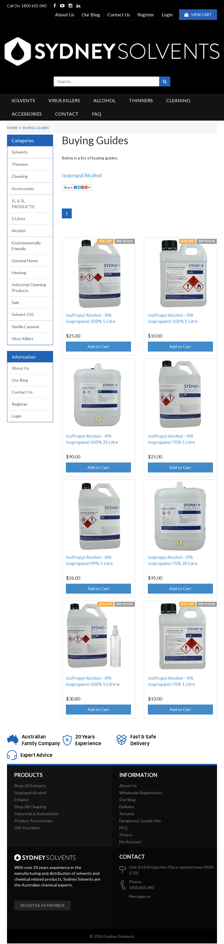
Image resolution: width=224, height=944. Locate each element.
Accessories (27, 114)
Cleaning (178, 100)
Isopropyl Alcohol (82, 175)
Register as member (42, 905)
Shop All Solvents (30, 785)
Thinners (141, 100)
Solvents (23, 100)
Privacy (125, 834)
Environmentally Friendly (26, 245)
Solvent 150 (23, 314)
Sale (15, 302)
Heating (19, 272)
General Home (25, 260)
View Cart (198, 14)
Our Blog (91, 14)
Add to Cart (98, 346)
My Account (130, 841)
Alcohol (104, 100)
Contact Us (118, 14)
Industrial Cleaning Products (29, 287)
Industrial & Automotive (36, 813)
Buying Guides (36, 128)
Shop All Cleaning (30, 806)
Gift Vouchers (27, 827)
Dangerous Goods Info (140, 820)
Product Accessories (33, 820)
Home (12, 128)
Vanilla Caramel (25, 326)
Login (167, 14)
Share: (77, 187)
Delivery (126, 806)
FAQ (96, 114)
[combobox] (106, 81)
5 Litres (18, 218)
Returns (126, 813)
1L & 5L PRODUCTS (23, 203)
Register (145, 14)
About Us (64, 14)
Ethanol (21, 799)
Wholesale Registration (140, 792)
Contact (66, 114)
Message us (140, 896)
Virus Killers (64, 100)
